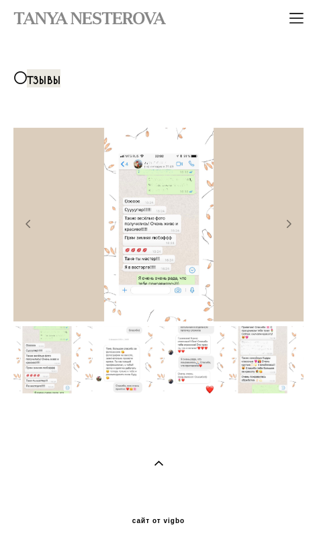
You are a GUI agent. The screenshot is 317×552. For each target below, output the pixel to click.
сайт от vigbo (158, 521)
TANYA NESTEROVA (89, 18)
